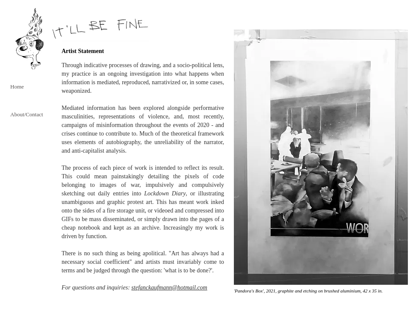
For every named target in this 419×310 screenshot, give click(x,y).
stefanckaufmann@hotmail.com (169, 287)
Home (17, 86)
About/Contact (26, 114)
